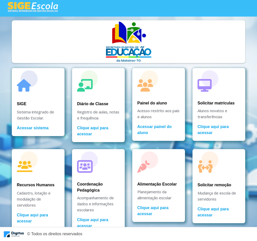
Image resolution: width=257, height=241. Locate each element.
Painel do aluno (152, 103)
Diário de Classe (92, 104)
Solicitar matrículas (216, 103)
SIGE (21, 104)
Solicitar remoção (214, 185)
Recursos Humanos (35, 185)
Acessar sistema (32, 128)
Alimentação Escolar (157, 184)
